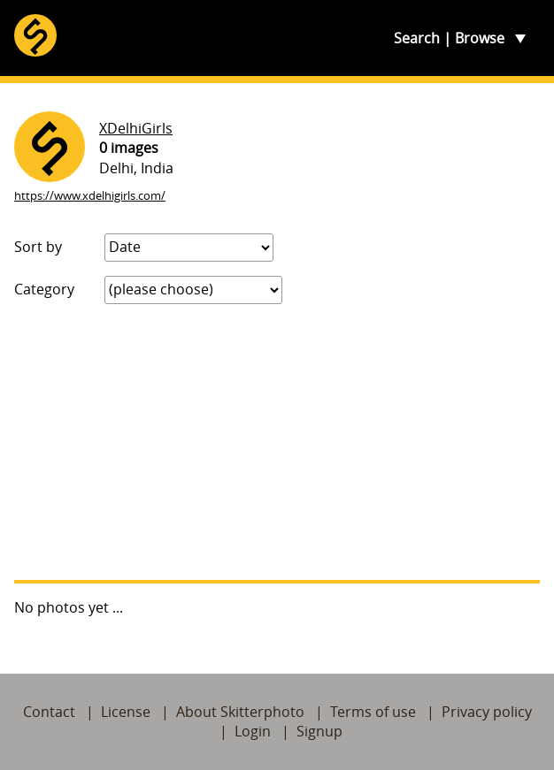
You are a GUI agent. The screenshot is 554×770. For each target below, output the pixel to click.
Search (417, 38)
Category (44, 289)
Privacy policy (487, 711)
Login (253, 731)
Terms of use (373, 711)
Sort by (38, 246)
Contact (49, 711)
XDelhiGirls (136, 128)
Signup (319, 731)
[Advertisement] (277, 442)
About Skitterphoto (240, 711)
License (125, 711)
